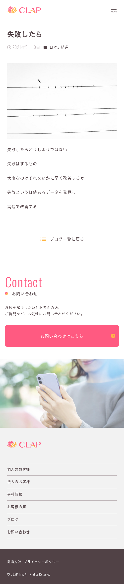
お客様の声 (16, 506)
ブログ (13, 519)
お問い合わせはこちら (62, 336)
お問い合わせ (18, 531)
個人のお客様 (18, 469)
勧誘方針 (14, 561)
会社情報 (14, 494)
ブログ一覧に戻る (67, 239)
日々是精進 (59, 47)
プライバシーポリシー (42, 561)
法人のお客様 (18, 481)
